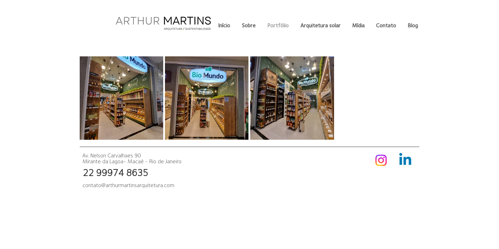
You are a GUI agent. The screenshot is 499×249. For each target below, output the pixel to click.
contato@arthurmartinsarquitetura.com (128, 185)
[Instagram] (381, 160)
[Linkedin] (405, 160)
